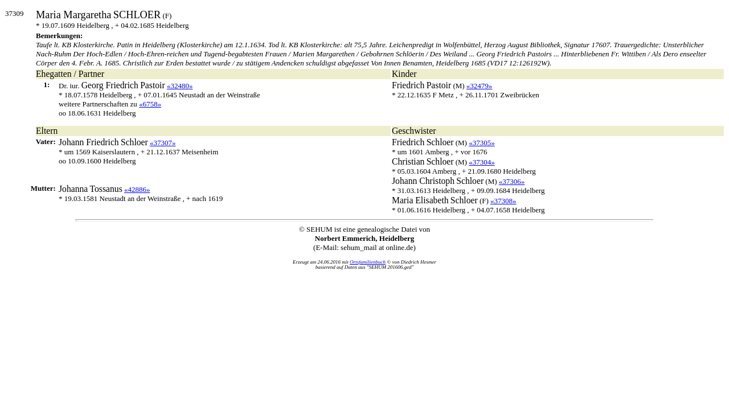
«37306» (512, 181)
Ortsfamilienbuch (368, 262)
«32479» (479, 85)
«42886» (137, 189)
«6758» (150, 104)
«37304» (482, 162)
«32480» (180, 85)
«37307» (163, 142)
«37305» (482, 142)
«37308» (503, 200)
